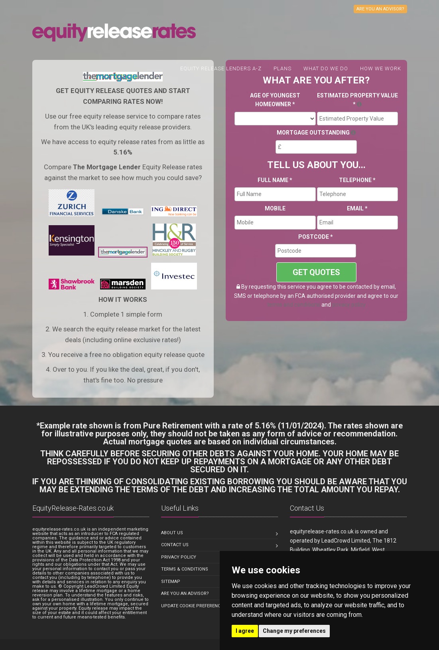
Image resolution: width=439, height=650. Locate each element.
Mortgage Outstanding (316, 132)
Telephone (357, 180)
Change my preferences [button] (294, 631)
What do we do (325, 68)
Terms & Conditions (184, 569)
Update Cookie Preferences (193, 605)
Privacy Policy (178, 557)
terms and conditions (293, 304)
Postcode (315, 237)
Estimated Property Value (357, 99)
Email (357, 208)
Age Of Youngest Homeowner (275, 99)
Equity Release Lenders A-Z (221, 68)
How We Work (380, 68)
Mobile (275, 208)
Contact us (175, 544)
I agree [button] (245, 631)
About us (172, 532)
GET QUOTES (316, 272)
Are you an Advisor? (185, 593)
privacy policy (349, 304)
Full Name (275, 180)
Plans (282, 68)
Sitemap (170, 581)
